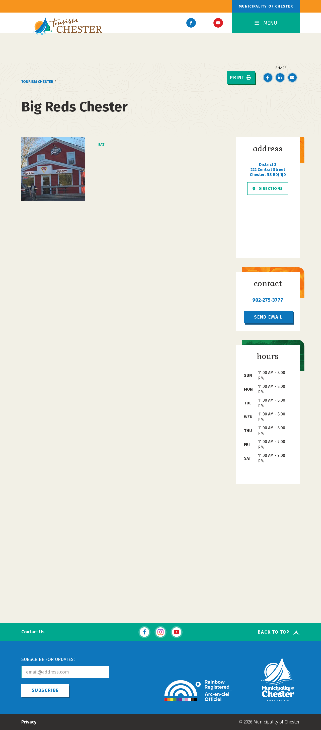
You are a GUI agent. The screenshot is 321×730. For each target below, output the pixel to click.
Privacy (28, 722)
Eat (101, 144)
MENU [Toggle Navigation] (266, 23)
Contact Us (32, 632)
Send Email (268, 317)
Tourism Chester (37, 81)
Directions (268, 188)
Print (241, 77)
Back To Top (274, 632)
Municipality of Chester (266, 6)
